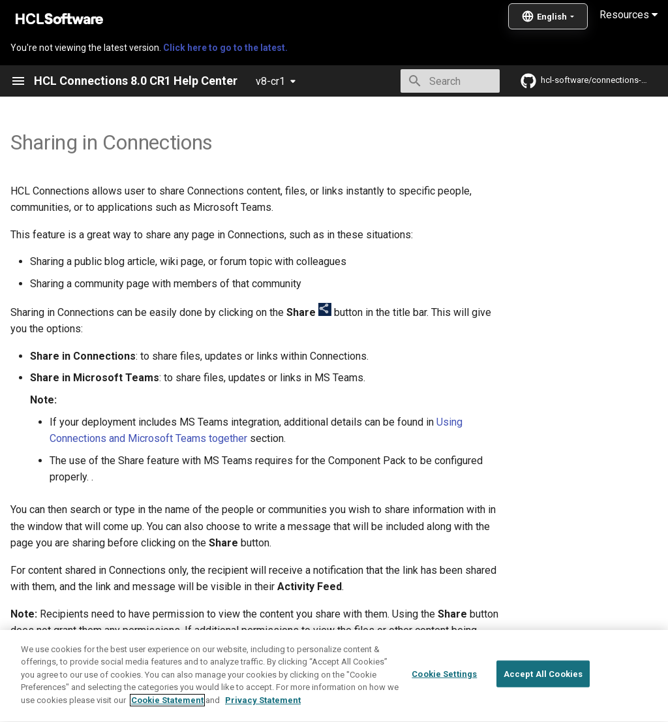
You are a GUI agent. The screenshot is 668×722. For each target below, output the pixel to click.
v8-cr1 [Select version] (270, 81)
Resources (629, 14)
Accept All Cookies (543, 708)
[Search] (423, 81)
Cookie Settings (444, 708)
